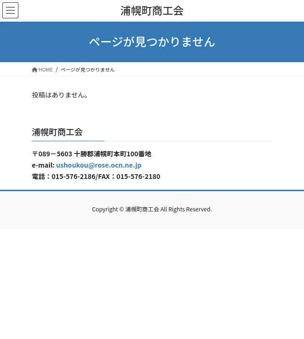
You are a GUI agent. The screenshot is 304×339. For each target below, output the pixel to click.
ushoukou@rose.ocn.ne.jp (98, 165)
